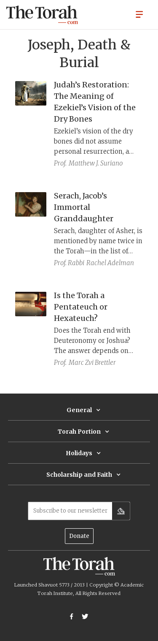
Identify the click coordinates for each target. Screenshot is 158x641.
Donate (79, 536)
